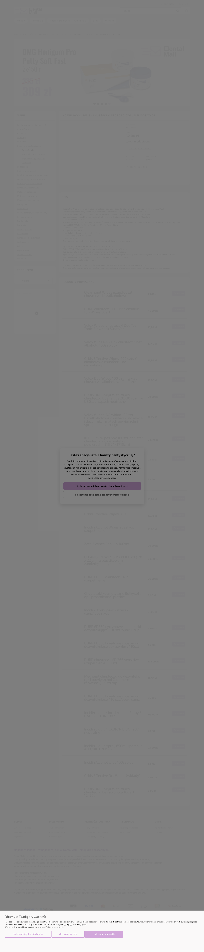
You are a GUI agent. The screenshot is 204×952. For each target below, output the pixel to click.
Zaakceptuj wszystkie (104, 934)
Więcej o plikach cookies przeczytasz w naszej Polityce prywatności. (35, 927)
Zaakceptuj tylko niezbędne (28, 934)
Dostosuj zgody (68, 934)
